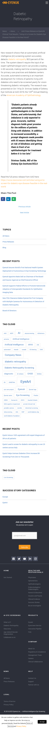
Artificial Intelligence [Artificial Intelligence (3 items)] (14, 344)
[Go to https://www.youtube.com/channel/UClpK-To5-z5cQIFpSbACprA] (24, 558)
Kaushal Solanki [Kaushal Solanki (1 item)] (32, 400)
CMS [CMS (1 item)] (41, 349)
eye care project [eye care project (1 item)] (9, 389)
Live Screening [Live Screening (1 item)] (8, 477)
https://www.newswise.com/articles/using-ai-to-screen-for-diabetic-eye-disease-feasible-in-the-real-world (24, 183)
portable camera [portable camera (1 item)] (9, 408)
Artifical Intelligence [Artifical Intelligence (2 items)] (21, 339)
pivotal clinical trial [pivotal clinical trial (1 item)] (29, 404)
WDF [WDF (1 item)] (23, 412)
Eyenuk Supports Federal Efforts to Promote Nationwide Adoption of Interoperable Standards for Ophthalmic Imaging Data (24, 289)
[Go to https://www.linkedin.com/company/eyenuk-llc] (30, 558)
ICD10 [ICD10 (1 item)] (22, 400)
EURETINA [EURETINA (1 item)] (12, 382)
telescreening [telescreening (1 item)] (8, 412)
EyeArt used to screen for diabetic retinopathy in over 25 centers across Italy (24, 446)
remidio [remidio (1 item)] (19, 408)
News (4, 31)
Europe (5, 497)
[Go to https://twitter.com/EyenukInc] (19, 558)
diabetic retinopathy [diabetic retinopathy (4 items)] (15, 361)
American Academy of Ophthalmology (23, 95)
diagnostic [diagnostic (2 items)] (8, 374)
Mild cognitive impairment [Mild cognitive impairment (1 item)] (12, 404)
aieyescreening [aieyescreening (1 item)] (29, 333)
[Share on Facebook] (3, 199)
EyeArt (5, 503)
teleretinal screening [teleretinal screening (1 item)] (31, 408)
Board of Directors (9, 311)
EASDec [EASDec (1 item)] (39, 374)
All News (6, 236)
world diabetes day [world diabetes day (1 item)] (33, 412)
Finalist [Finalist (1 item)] (36, 395)
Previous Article (24, 207)
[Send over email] (14, 199)
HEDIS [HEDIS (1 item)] (6, 400)
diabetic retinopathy (17, 59)
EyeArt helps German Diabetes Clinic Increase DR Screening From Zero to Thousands (21, 455)
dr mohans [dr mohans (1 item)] (20, 374)
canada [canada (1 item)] (24, 349)
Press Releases (8, 242)
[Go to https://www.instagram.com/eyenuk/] (35, 558)
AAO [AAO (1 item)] (5, 333)
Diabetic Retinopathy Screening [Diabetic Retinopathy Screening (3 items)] (19, 367)
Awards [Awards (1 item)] (16, 349)
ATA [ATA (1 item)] (38, 345)
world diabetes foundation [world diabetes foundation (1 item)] (12, 416)
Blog (4, 247)
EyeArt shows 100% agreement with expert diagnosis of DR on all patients (24, 437)
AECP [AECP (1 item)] (11, 333)
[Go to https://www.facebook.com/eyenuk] (13, 558)
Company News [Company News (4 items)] (13, 354)
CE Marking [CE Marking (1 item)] (33, 349)
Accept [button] (42, 722)
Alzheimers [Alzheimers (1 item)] (40, 333)
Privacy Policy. (21, 726)
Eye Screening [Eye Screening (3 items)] (23, 395)
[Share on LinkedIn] (8, 199)
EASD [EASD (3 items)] (30, 373)
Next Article (24, 213)
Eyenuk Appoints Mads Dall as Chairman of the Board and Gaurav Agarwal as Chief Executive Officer (23, 278)
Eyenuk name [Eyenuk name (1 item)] (8, 395)
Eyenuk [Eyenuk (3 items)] (21, 389)
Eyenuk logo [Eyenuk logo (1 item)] (32, 389)
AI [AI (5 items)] (19, 333)
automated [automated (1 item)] (7, 349)
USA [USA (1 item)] (17, 412)
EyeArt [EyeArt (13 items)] (25, 381)
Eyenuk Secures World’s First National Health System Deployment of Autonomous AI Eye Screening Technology (24, 269)
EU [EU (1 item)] (4, 382)
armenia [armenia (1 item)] (6, 339)
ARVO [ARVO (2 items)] (30, 345)
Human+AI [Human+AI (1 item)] (14, 400)
